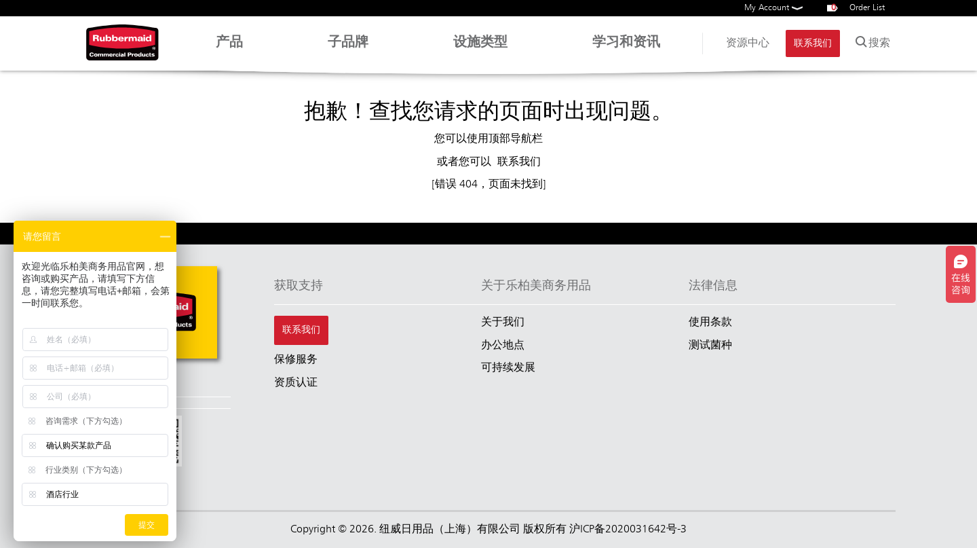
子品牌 (348, 49)
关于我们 (502, 322)
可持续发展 (508, 368)
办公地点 (502, 345)
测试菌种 (710, 345)
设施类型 (480, 49)
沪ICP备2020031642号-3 (628, 529)
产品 (229, 49)
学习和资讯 (626, 49)
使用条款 (710, 322)
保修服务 (296, 359)
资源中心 (747, 43)
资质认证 (296, 383)
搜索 (871, 41)
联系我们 (813, 43)
